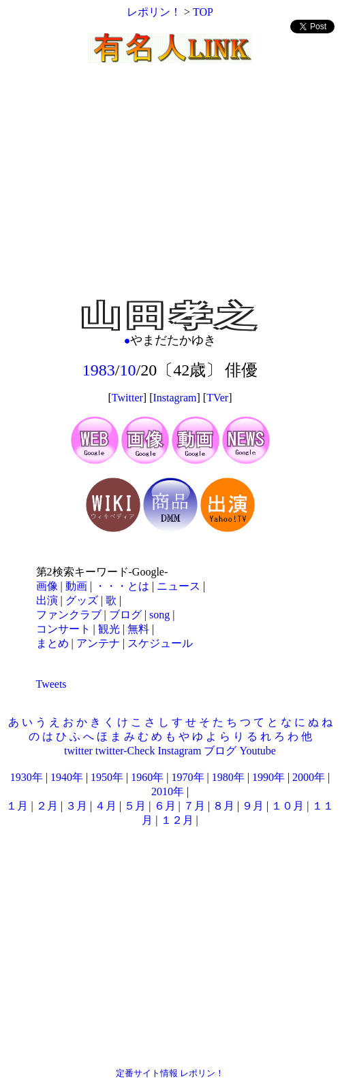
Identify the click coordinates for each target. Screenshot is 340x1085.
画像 (47, 586)
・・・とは (122, 586)
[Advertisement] (170, 197)
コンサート (63, 629)
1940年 (66, 777)
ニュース (178, 586)
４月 (106, 806)
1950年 (107, 777)
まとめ (52, 643)
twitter (78, 750)
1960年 (147, 777)
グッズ (81, 600)
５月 (135, 806)
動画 (76, 586)
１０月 (287, 806)
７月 (194, 806)
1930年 (26, 777)
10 (128, 370)
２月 (47, 806)
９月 (253, 806)
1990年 (268, 777)
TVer (217, 397)
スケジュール (160, 643)
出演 (47, 600)
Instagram (175, 397)
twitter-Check (125, 750)
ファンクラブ (69, 614)
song (159, 614)
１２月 (177, 820)
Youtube (257, 750)
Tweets (51, 684)
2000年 (308, 777)
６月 (165, 806)
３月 (76, 806)
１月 (17, 806)
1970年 (188, 777)
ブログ (125, 614)
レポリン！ (154, 12)
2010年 (167, 791)
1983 (98, 370)
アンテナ (98, 643)
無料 (138, 629)
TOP (203, 12)
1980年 (228, 777)
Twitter (127, 397)
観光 (109, 629)
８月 (223, 806)
